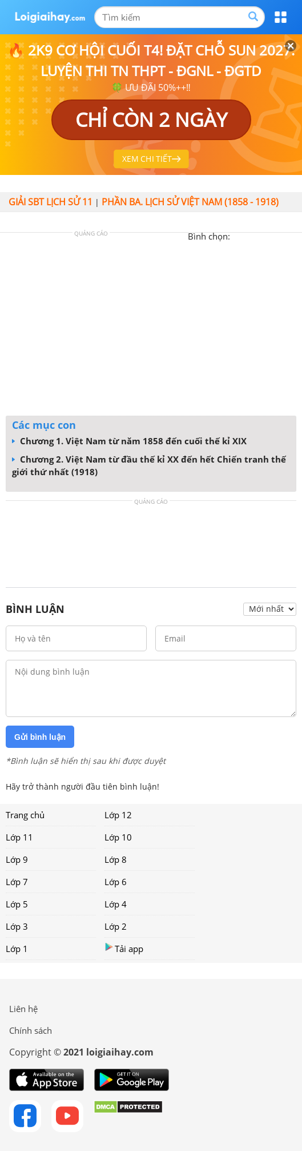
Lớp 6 (115, 881)
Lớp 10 (118, 837)
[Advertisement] (151, 327)
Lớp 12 (118, 815)
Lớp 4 (115, 904)
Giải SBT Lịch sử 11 (50, 202)
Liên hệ (23, 1008)
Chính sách (30, 1030)
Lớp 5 (17, 904)
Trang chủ (25, 815)
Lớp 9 (17, 859)
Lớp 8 (115, 859)
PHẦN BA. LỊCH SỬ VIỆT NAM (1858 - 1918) (190, 202)
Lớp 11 (19, 837)
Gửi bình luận (40, 737)
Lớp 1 (17, 948)
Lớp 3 (17, 926)
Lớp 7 (17, 881)
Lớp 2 (115, 926)
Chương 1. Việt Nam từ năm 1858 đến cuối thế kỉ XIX (129, 441)
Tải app (123, 948)
